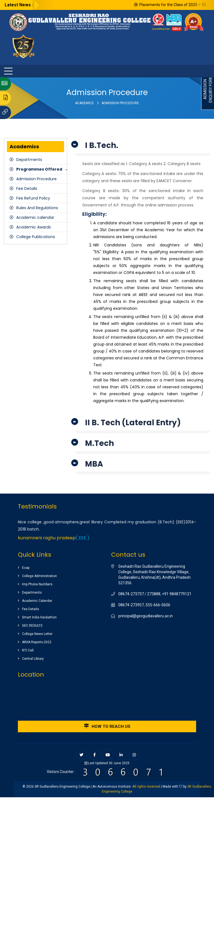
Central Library (33, 659)
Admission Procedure (36, 179)
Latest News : (19, 4)
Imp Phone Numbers (37, 584)
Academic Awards (33, 227)
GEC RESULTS (32, 626)
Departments (29, 159)
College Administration (39, 576)
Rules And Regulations (37, 208)
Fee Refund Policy (33, 198)
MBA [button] (94, 464)
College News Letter (37, 634)
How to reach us (107, 726)
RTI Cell (28, 650)
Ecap (25, 568)
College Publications (35, 236)
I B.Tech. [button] (101, 145)
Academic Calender (37, 601)
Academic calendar (35, 217)
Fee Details (26, 188)
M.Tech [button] (99, 443)
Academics (84, 103)
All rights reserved (146, 786)
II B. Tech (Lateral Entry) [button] (133, 422)
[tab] (142, 147)
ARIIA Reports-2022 (36, 642)
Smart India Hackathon (39, 617)
